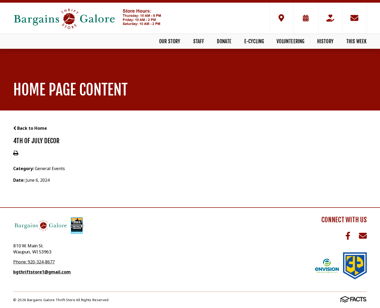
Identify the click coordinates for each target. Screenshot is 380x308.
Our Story (169, 41)
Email (363, 236)
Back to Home (30, 128)
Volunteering (290, 41)
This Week (356, 41)
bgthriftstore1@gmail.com (42, 272)
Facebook (347, 236)
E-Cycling (254, 41)
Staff (199, 41)
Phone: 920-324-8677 (34, 262)
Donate (224, 41)
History (325, 41)
